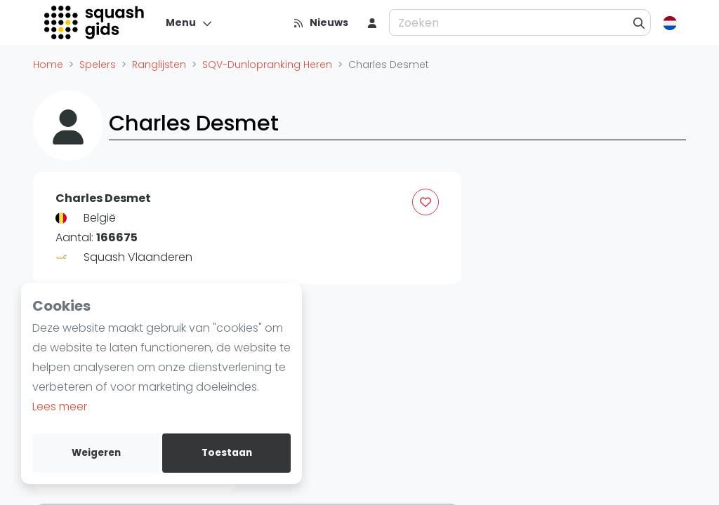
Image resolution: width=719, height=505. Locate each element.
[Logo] (95, 22)
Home (48, 65)
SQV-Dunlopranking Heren (267, 65)
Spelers (97, 65)
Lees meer (59, 406)
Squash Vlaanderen (138, 257)
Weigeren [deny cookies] (96, 452)
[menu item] (372, 22)
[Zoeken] (639, 22)
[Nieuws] (320, 22)
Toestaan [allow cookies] (227, 452)
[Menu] (189, 22)
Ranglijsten (159, 65)
